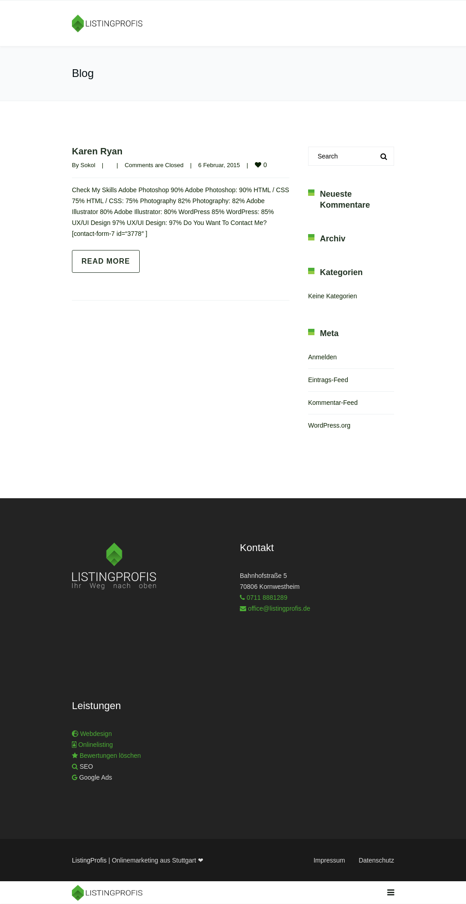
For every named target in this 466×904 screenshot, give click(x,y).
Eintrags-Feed (328, 379)
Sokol (88, 165)
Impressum (329, 860)
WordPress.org (329, 425)
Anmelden (322, 357)
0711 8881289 (267, 597)
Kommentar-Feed (333, 402)
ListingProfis (89, 860)
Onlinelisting (95, 744)
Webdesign (96, 733)
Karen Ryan (97, 151)
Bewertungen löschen (109, 755)
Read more (105, 261)
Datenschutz (376, 860)
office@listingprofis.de (279, 608)
